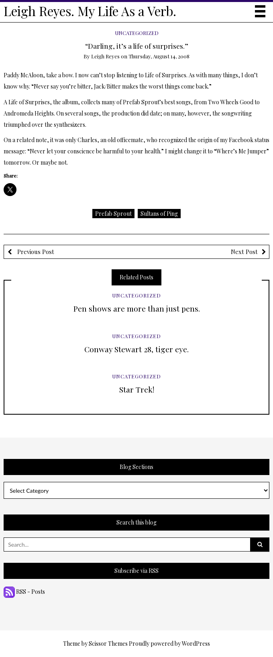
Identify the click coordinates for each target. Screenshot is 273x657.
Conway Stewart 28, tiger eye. (136, 349)
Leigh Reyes (105, 56)
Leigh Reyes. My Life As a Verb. (90, 10)
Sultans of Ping (159, 213)
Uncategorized (137, 32)
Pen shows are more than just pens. (136, 308)
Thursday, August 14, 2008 (158, 56)
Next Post (244, 252)
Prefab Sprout (113, 213)
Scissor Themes (108, 643)
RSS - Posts (24, 591)
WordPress (196, 643)
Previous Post (35, 252)
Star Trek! (136, 389)
